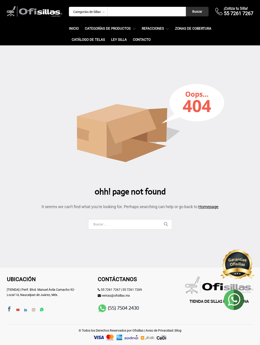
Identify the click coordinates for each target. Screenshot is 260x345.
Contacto (142, 40)
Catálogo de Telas (88, 40)
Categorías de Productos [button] (108, 28)
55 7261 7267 (110, 289)
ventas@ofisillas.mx (116, 295)
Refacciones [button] (153, 28)
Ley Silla (119, 40)
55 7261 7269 (132, 289)
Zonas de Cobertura (193, 28)
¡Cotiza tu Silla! (236, 8)
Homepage (208, 206)
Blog (178, 330)
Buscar (197, 11)
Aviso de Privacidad (159, 330)
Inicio (74, 28)
